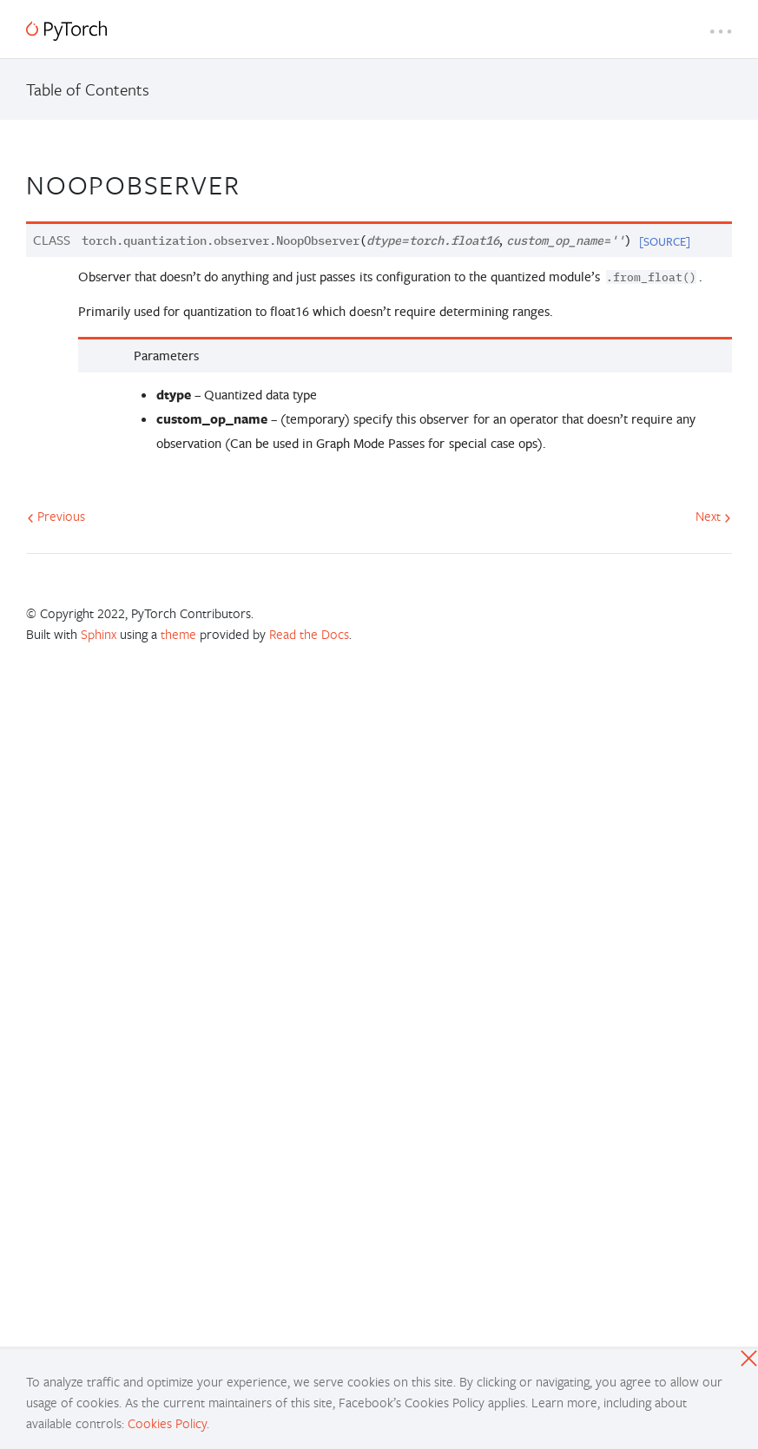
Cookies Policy (167, 1423)
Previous (56, 515)
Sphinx (98, 633)
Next (713, 515)
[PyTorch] (66, 31)
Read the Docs (309, 633)
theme (178, 633)
